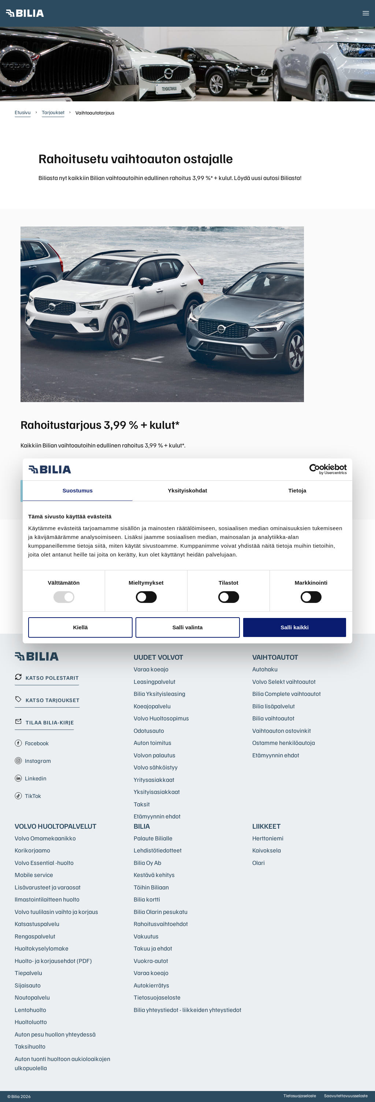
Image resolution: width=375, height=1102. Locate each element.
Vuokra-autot (151, 960)
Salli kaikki (295, 627)
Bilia (142, 826)
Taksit (142, 804)
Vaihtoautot (275, 656)
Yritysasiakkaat (154, 779)
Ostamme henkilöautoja (283, 742)
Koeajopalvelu (152, 706)
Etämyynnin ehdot (157, 816)
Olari (258, 862)
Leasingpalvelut (154, 681)
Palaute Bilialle (153, 838)
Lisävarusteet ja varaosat (48, 887)
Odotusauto (149, 730)
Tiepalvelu (28, 973)
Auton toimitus (152, 742)
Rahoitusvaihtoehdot (161, 923)
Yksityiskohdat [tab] (187, 490)
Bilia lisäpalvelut (273, 706)
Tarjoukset (53, 112)
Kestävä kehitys (154, 874)
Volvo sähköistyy (156, 767)
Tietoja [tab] (298, 490)
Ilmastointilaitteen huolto (47, 899)
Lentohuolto (30, 1009)
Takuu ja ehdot (153, 948)
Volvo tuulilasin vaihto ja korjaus (56, 911)
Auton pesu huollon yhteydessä (55, 1034)
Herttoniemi (267, 838)
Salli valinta (187, 627)
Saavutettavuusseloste (346, 1095)
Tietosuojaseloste (157, 997)
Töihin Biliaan (151, 887)
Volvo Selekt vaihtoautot (284, 681)
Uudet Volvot (158, 656)
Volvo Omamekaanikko (45, 838)
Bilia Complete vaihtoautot (286, 693)
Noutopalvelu (32, 997)
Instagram (33, 760)
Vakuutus (146, 936)
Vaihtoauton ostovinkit (281, 730)
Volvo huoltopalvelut (56, 826)
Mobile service (34, 874)
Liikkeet (266, 826)
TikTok (28, 795)
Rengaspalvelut (35, 936)
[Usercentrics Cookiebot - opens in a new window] (315, 469)
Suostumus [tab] (78, 490)
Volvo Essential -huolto (44, 862)
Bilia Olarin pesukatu (161, 911)
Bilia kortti (147, 899)
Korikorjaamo (32, 850)
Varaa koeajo (151, 669)
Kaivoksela (266, 850)
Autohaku (265, 669)
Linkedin (31, 778)
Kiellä (80, 627)
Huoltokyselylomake (41, 948)
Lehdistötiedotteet (158, 850)
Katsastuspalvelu (37, 923)
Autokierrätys (151, 985)
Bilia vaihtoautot (273, 718)
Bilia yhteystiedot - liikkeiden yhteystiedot (187, 1009)
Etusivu (23, 112)
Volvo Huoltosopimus (161, 718)
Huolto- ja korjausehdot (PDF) (53, 960)
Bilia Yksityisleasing (159, 693)
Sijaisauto (28, 985)
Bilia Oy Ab (147, 862)
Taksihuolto (30, 1046)
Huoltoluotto (31, 1022)
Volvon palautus (154, 755)
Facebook (32, 743)
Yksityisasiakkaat (157, 791)
